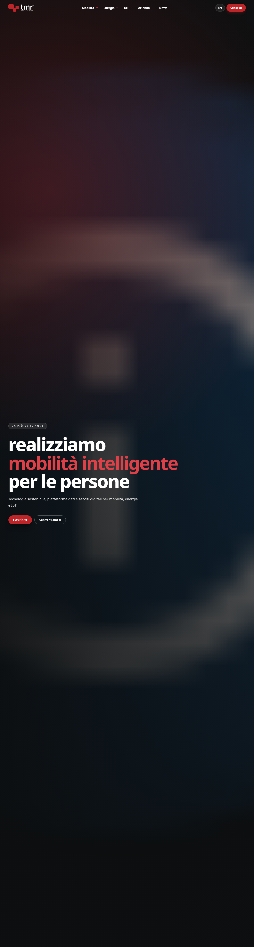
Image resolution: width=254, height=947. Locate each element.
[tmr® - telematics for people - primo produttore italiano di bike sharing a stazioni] (21, 8)
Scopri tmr (20, 519)
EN (220, 7)
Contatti (236, 8)
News (163, 8)
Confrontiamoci (50, 520)
